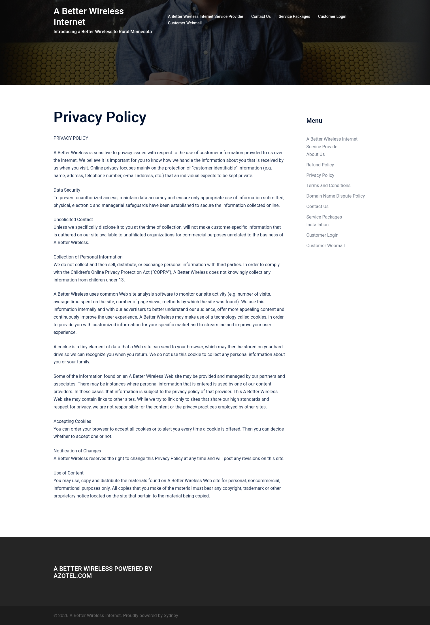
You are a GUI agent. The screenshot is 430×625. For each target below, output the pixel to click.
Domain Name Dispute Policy (335, 196)
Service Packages (294, 16)
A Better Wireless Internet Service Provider (205, 16)
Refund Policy (320, 165)
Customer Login (332, 16)
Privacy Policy (320, 175)
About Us (315, 154)
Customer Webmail (185, 23)
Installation (317, 224)
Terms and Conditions (328, 185)
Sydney (171, 615)
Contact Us (261, 16)
